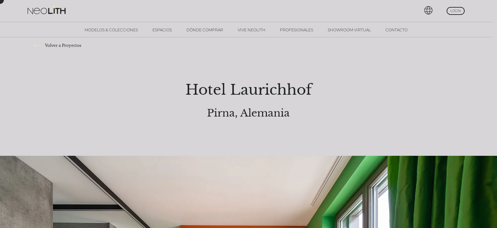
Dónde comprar (204, 30)
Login (455, 11)
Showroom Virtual (349, 30)
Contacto (396, 30)
